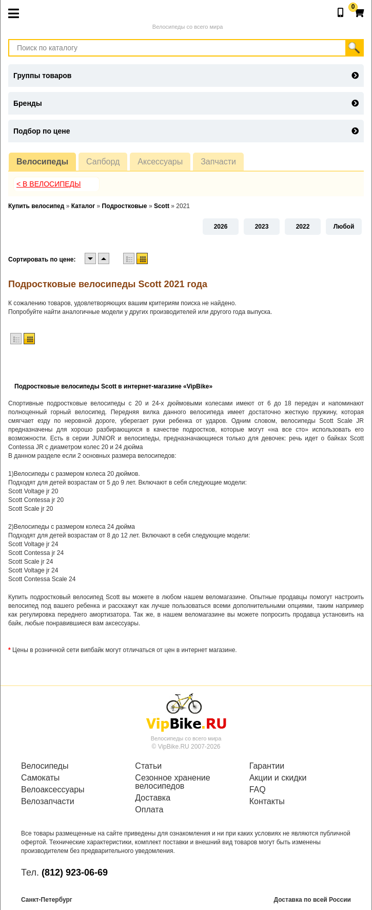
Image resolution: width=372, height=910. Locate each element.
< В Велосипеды (48, 184)
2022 (303, 226)
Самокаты (40, 778)
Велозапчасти (47, 801)
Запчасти (218, 161)
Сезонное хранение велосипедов (172, 782)
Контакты (267, 801)
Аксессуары (160, 161)
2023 (262, 226)
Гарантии (267, 766)
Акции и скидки (278, 778)
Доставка (152, 798)
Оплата (149, 810)
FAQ (257, 790)
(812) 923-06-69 (75, 872)
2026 (221, 226)
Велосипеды (42, 161)
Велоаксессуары (53, 790)
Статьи (148, 766)
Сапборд (103, 161)
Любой (344, 226)
